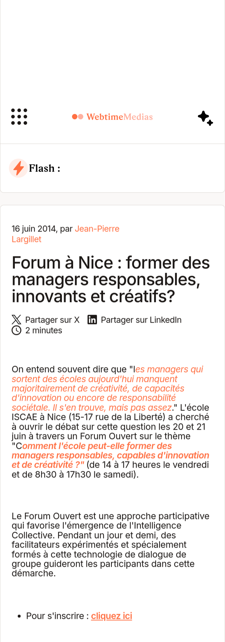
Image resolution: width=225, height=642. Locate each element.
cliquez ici (111, 616)
